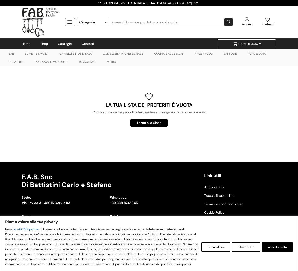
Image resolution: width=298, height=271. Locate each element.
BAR (11, 53)
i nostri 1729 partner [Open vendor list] (26, 229)
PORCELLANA (257, 53)
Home (26, 44)
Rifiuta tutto (246, 247)
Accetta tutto (277, 247)
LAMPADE (230, 53)
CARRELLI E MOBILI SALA (75, 53)
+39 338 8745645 (124, 203)
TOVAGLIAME (87, 62)
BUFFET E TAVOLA (36, 53)
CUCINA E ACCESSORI (168, 53)
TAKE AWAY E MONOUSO (51, 62)
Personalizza (215, 247)
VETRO (111, 62)
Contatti (88, 44)
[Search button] (228, 22)
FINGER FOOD (203, 53)
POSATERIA (16, 62)
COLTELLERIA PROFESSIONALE (123, 53)
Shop (44, 44)
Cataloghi (65, 44)
